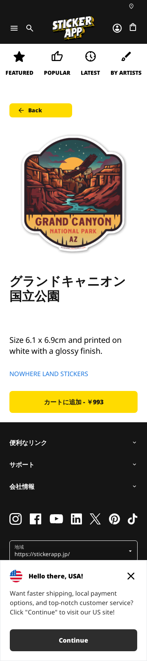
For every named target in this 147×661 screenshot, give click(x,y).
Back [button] (29, 110)
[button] (71, 551)
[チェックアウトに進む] (133, 27)
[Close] (131, 576)
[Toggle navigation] (14, 28)
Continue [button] (73, 640)
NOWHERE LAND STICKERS (48, 373)
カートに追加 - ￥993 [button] (73, 402)
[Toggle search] (28, 28)
